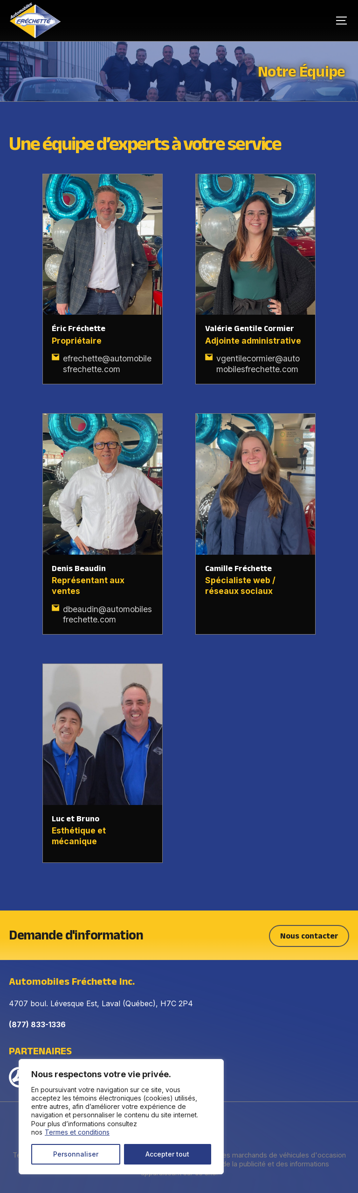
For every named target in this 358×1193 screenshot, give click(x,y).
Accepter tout (167, 1154)
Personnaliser (75, 1154)
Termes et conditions (77, 1132)
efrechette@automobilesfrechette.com (107, 363)
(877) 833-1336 (37, 1023)
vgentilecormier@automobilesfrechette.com (258, 363)
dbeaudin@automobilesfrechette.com (107, 614)
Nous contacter (309, 934)
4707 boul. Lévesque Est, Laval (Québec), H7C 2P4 (101, 1002)
